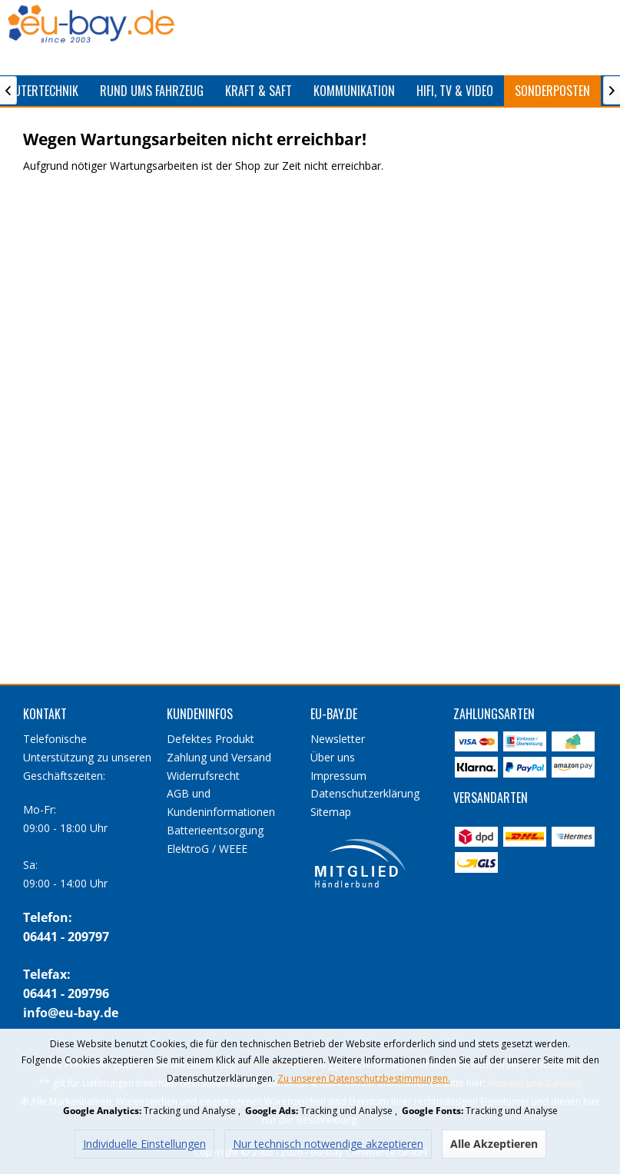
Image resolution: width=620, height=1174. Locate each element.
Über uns (332, 757)
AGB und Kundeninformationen (221, 802)
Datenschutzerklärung (364, 793)
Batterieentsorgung (215, 830)
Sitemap (330, 811)
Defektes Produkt (210, 738)
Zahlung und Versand (219, 757)
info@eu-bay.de (70, 1012)
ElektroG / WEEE (207, 848)
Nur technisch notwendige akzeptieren (328, 1143)
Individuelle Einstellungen (144, 1143)
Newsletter (337, 738)
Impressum (338, 775)
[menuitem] (151, 90)
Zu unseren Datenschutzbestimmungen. (363, 1078)
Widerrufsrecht (203, 775)
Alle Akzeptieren (494, 1143)
